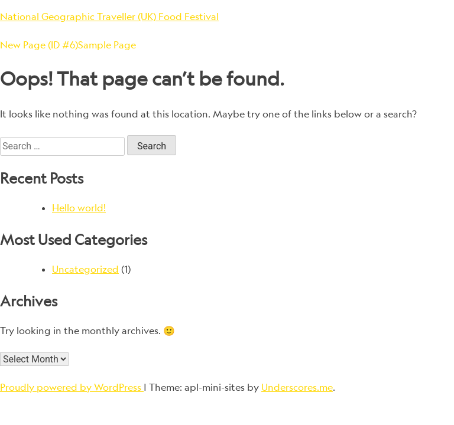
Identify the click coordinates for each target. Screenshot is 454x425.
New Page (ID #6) (39, 45)
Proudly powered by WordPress (72, 387)
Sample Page (107, 45)
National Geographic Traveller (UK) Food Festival (109, 16)
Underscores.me (297, 387)
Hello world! (79, 208)
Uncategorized (85, 269)
